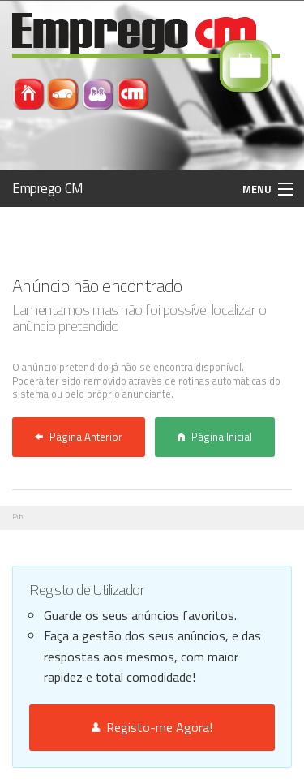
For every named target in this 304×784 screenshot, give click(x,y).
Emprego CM (47, 188)
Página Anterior (78, 437)
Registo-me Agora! (152, 727)
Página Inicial (215, 437)
